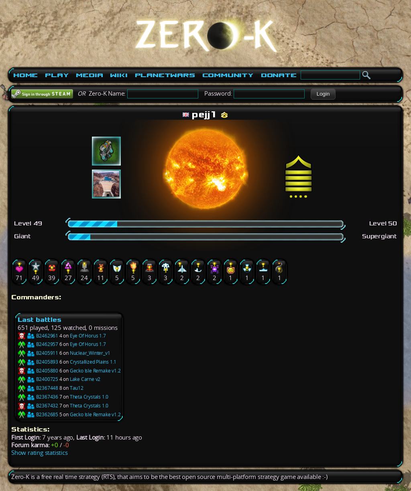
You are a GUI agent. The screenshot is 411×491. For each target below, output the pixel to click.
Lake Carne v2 (85, 379)
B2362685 (38, 414)
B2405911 (38, 353)
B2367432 (38, 405)
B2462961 (38, 335)
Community (228, 75)
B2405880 (38, 370)
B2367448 (38, 388)
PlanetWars (165, 75)
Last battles (39, 319)
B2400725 (38, 379)
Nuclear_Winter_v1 (90, 353)
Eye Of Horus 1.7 (88, 335)
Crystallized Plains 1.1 (93, 361)
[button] (323, 94)
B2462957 (38, 344)
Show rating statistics (39, 452)
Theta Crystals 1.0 (89, 396)
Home (25, 75)
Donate (279, 75)
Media (89, 75)
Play (57, 75)
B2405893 (38, 361)
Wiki (118, 75)
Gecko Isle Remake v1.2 (95, 370)
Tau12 (76, 388)
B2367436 (38, 396)
